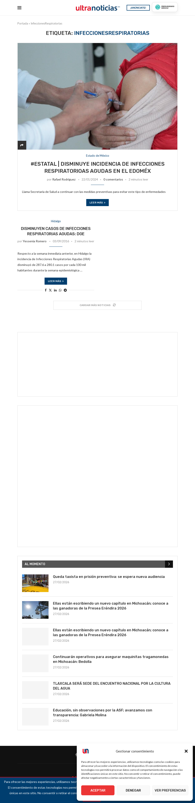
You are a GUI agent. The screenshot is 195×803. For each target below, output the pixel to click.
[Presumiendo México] (165, 7)
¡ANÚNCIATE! (138, 7)
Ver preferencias (170, 790)
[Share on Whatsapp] (60, 290)
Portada (22, 23)
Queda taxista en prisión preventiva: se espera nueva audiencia (109, 577)
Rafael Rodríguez (63, 179)
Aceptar (97, 790)
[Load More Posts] (97, 305)
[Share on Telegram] (65, 290)
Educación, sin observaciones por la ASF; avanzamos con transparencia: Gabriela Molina (102, 712)
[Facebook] (76, 754)
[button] (186, 751)
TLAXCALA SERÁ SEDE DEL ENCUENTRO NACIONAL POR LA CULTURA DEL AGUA (112, 685)
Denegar (133, 790)
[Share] (21, 145)
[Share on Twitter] (50, 290)
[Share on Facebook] (46, 290)
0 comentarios (113, 179)
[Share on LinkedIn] (55, 290)
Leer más (97, 202)
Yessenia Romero (35, 241)
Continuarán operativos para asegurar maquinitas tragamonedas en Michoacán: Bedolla (111, 659)
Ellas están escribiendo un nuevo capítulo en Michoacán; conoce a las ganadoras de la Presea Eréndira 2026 (110, 605)
